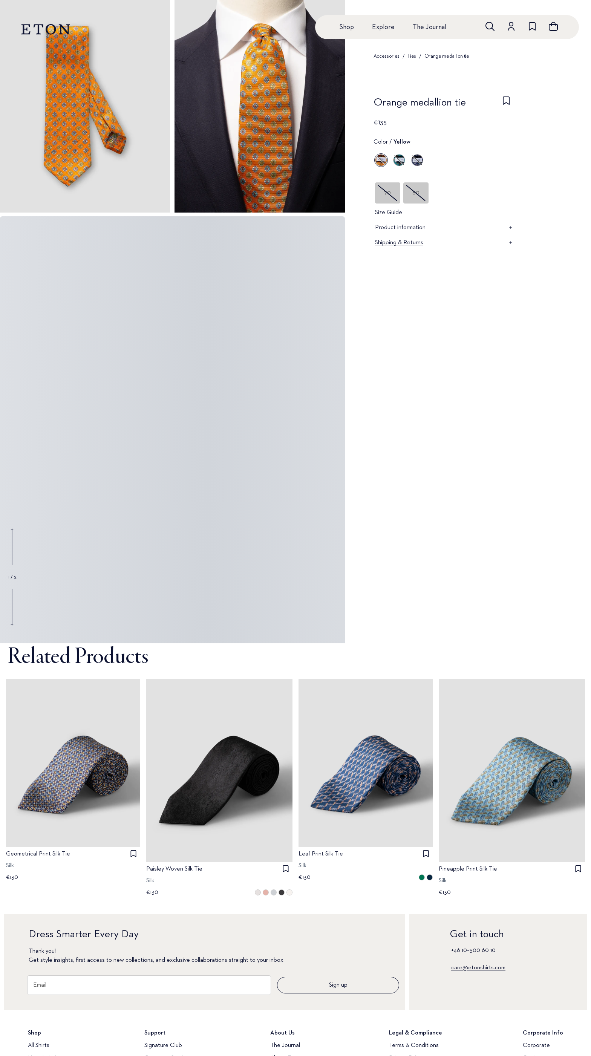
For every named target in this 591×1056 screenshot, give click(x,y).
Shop (346, 27)
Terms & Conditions (414, 1045)
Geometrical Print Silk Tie (38, 854)
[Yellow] (381, 160)
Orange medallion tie (446, 56)
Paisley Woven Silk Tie (174, 869)
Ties (411, 56)
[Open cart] (553, 26)
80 (416, 193)
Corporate (536, 1045)
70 (387, 193)
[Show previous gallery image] (12, 547)
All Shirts (38, 1045)
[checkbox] (506, 104)
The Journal (429, 27)
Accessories (387, 56)
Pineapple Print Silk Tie (468, 869)
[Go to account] (511, 26)
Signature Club (163, 1045)
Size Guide (388, 213)
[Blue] (399, 160)
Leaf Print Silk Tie (321, 854)
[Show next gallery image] (12, 607)
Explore (383, 27)
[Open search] (490, 26)
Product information (444, 228)
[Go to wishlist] (532, 26)
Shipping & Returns (444, 243)
